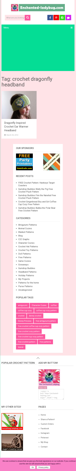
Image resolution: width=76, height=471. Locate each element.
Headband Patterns (27, 272)
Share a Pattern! (48, 419)
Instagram (45, 433)
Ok (33, 467)
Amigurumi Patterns (27, 225)
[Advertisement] (37, 51)
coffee (54, 305)
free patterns (45, 342)
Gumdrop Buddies (26, 268)
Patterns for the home (28, 282)
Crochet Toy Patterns (28, 250)
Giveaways (23, 264)
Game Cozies (24, 261)
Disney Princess (24, 321)
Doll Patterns (24, 254)
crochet (21, 316)
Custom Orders (47, 424)
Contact (44, 447)
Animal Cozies (25, 228)
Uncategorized (25, 290)
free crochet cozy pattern (29, 331)
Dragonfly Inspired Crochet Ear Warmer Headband (16, 126)
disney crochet (35, 316)
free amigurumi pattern (46, 321)
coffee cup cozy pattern (46, 310)
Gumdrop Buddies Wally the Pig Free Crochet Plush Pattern (35, 190)
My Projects (24, 279)
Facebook (45, 428)
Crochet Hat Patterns (28, 246)
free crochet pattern (26, 342)
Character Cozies (26, 243)
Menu (6, 27)
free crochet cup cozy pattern (30, 337)
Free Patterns (24, 257)
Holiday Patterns (26, 275)
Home (43, 415)
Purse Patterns (25, 286)
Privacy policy (43, 467)
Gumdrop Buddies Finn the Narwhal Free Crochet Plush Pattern (37, 196)
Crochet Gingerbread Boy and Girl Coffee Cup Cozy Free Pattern (37, 203)
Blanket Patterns (26, 232)
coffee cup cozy (25, 310)
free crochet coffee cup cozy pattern (33, 326)
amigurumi (22, 305)
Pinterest (45, 438)
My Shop (44, 442)
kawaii (20, 347)
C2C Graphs (23, 239)
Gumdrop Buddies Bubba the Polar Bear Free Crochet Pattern (36, 209)
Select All (42, 388)
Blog (20, 235)
